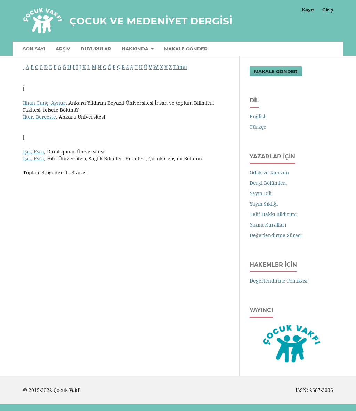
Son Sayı (34, 49)
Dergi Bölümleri (268, 183)
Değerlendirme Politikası (278, 280)
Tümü (180, 67)
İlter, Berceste (39, 116)
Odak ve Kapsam (269, 172)
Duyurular (96, 49)
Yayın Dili (261, 193)
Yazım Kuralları (268, 224)
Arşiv (63, 49)
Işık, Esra (33, 151)
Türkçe (258, 127)
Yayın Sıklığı (264, 203)
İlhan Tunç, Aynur (44, 103)
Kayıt (308, 10)
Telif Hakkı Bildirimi (273, 214)
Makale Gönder (186, 49)
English (258, 116)
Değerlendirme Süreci (276, 235)
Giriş (327, 10)
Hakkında (136, 49)
